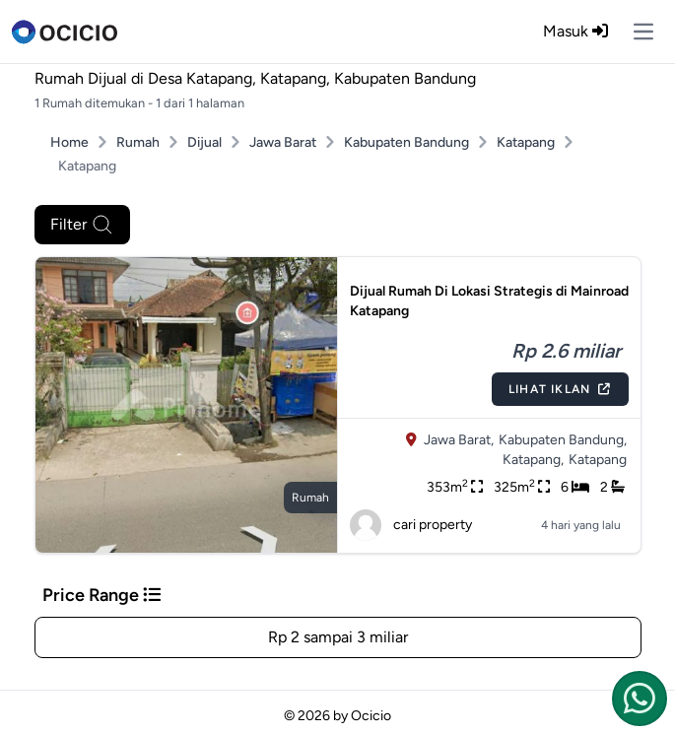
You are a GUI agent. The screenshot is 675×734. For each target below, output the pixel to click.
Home (69, 142)
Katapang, (533, 459)
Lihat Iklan (559, 389)
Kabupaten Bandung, (563, 440)
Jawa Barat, (459, 440)
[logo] (64, 31)
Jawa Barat (282, 142)
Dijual (204, 142)
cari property (411, 525)
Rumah (138, 142)
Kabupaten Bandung (406, 142)
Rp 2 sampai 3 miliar (338, 637)
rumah (310, 497)
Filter (82, 224)
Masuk (575, 31)
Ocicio (371, 715)
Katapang (526, 142)
